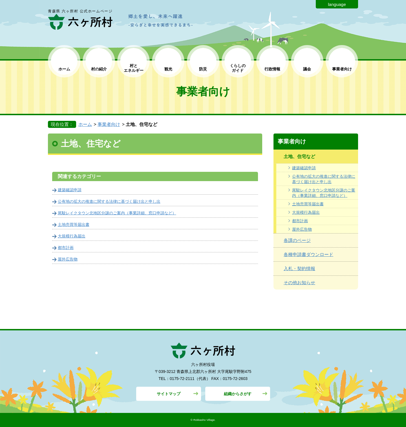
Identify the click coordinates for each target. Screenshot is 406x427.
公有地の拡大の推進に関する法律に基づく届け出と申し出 (323, 179)
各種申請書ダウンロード (308, 254)
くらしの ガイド (238, 68)
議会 (307, 69)
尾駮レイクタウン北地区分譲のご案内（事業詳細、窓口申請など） (323, 193)
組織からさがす (237, 394)
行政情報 (272, 69)
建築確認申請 (304, 168)
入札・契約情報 (299, 268)
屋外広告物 (302, 229)
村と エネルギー (134, 68)
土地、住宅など (299, 156)
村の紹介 (99, 69)
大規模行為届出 (306, 212)
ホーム (64, 69)
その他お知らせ (299, 282)
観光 (168, 69)
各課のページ (297, 240)
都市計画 (300, 221)
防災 (203, 69)
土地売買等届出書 (308, 204)
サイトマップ (168, 394)
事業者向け (342, 69)
